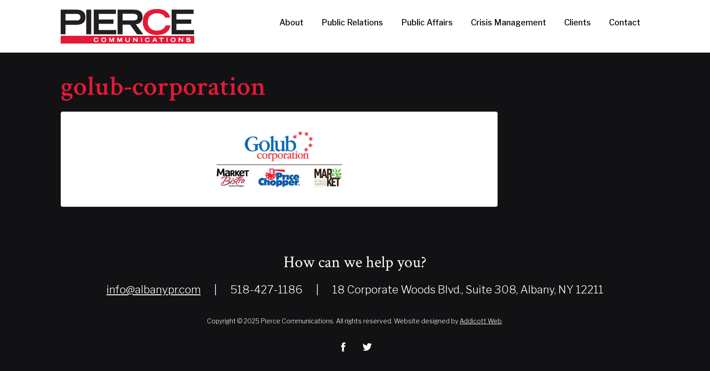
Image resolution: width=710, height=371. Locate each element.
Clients (577, 22)
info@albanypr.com (153, 289)
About (291, 22)
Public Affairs (427, 22)
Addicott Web (481, 321)
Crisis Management (508, 22)
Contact (624, 22)
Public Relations (352, 22)
